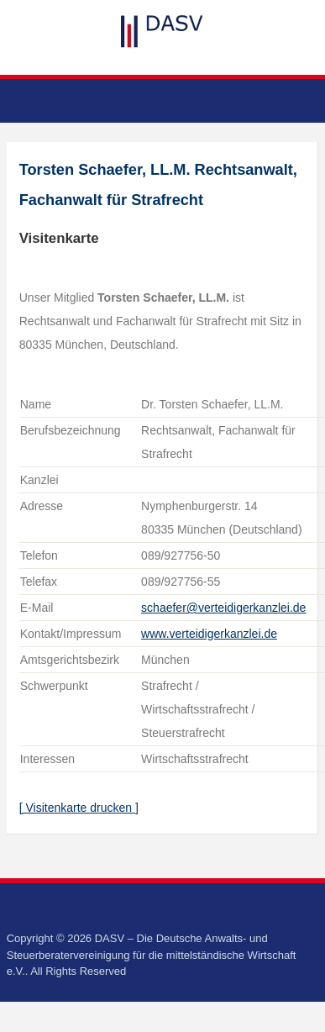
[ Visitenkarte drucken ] (79, 807)
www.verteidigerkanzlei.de (209, 633)
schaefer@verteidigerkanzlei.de (223, 607)
